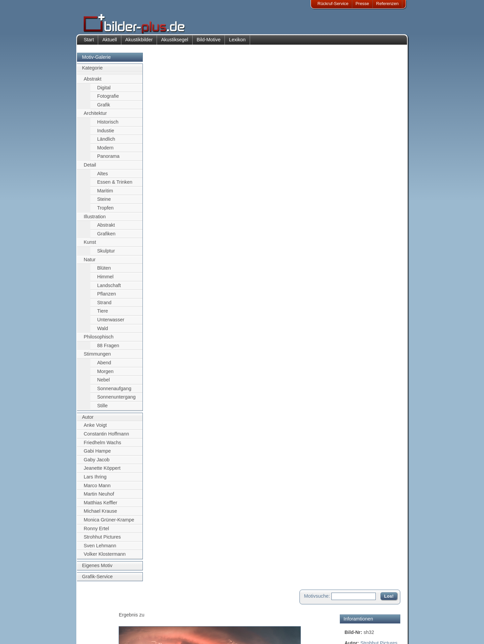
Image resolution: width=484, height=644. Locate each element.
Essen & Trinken (114, 185)
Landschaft (109, 288)
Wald (102, 331)
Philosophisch (99, 340)
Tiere (102, 314)
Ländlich (106, 142)
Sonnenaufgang (114, 392)
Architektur (95, 117)
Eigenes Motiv (97, 568)
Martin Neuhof (99, 497)
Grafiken (106, 237)
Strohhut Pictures (102, 540)
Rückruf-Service (333, 3)
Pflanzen (106, 297)
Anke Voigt (95, 428)
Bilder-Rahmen (144, 616)
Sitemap (200, 624)
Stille (102, 409)
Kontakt (199, 608)
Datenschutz (100, 624)
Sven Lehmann (100, 549)
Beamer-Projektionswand (154, 624)
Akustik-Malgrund (146, 632)
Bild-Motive (208, 43)
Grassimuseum (361, 126)
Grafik (103, 108)
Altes (102, 177)
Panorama (108, 160)
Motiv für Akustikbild (366, 196)
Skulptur (106, 254)
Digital (104, 91)
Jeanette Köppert (102, 471)
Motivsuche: (317, 61)
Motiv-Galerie (96, 60)
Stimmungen (97, 357)
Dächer (392, 134)
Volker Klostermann (105, 557)
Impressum (99, 608)
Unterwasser (110, 323)
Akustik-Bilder (143, 608)
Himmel (105, 280)
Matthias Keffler (100, 506)
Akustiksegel (174, 43)
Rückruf (199, 632)
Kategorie (92, 71)
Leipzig (378, 119)
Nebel (103, 383)
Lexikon (237, 43)
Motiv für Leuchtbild (366, 207)
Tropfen (105, 211)
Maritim (105, 194)
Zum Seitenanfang (380, 261)
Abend (104, 366)
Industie (105, 134)
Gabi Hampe (97, 454)
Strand (104, 306)
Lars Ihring (95, 480)
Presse (362, 3)
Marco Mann (97, 489)
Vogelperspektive (363, 134)
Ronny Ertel (96, 532)
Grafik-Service (97, 580)
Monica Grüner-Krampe (109, 523)
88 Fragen (108, 349)
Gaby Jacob (97, 463)
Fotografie (108, 99)
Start (89, 43)
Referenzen (387, 3)
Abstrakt (93, 82)
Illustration (95, 220)
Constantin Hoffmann (106, 437)
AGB (92, 632)
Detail (90, 168)
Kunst (90, 245)
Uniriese (389, 126)
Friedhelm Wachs (102, 446)
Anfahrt (199, 616)
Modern (105, 151)
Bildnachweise (102, 616)
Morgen (105, 374)
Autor (87, 420)
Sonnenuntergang (116, 400)
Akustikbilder (139, 43)
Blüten (104, 271)
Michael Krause (100, 514)
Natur (89, 263)
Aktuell (109, 43)
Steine (104, 202)
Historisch (107, 125)
